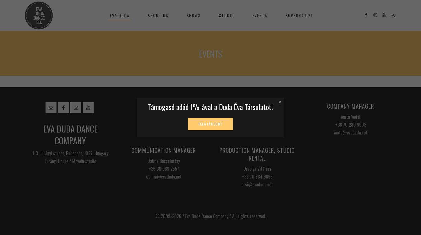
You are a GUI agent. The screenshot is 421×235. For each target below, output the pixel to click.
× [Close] (280, 101)
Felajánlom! (210, 124)
